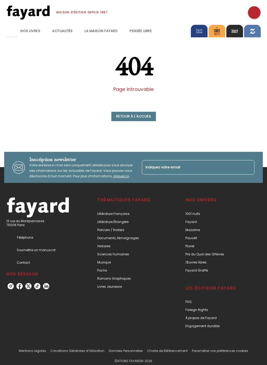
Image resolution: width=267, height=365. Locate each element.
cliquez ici (121, 176)
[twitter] (28, 286)
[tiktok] (37, 286)
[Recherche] (254, 12)
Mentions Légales (32, 351)
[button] (133, 116)
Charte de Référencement (167, 351)
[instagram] (10, 286)
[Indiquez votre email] (191, 167)
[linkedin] (46, 286)
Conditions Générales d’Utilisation (77, 351)
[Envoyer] (248, 167)
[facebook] (19, 286)
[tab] (11, 31)
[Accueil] (28, 12)
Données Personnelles (126, 351)
